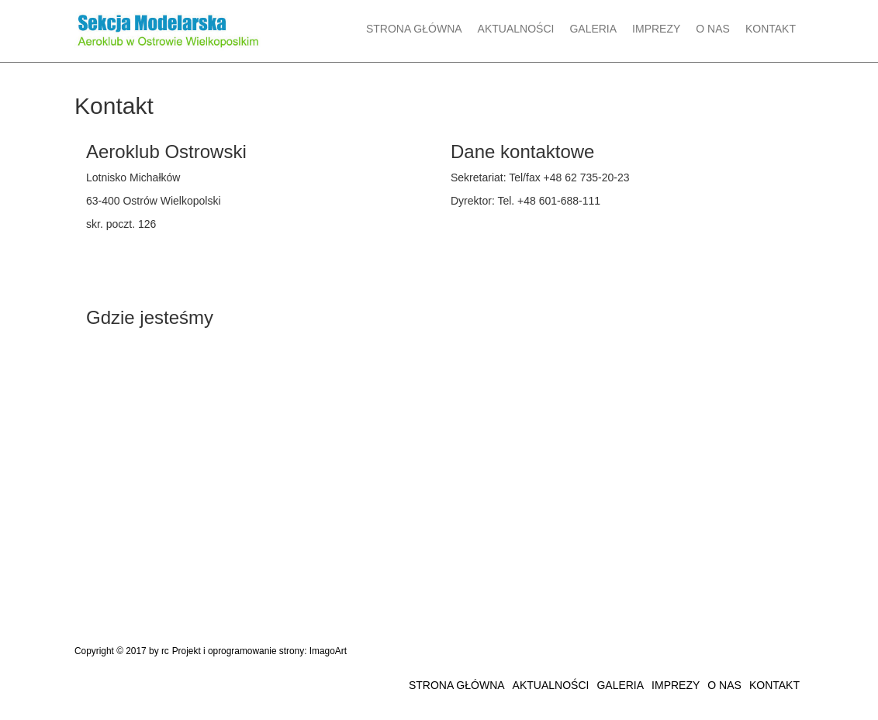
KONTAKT (770, 28)
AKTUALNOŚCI (516, 28)
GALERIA (593, 28)
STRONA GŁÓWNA (414, 28)
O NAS (713, 28)
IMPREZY (656, 28)
